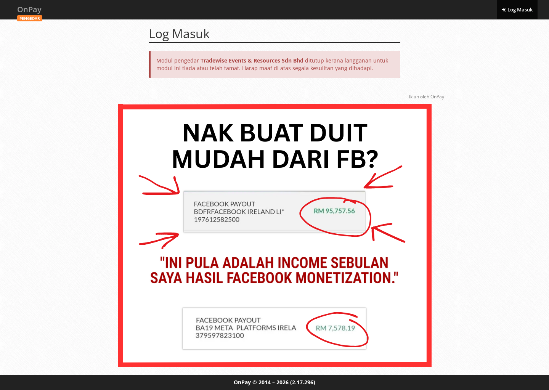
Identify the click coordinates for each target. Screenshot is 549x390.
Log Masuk (517, 9)
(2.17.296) (302, 382)
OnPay (29, 11)
